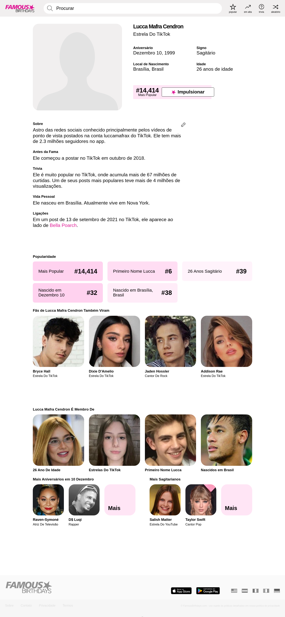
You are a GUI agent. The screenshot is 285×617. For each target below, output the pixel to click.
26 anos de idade (214, 69)
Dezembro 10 (147, 52)
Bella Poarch (63, 225)
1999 (169, 52)
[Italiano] (266, 591)
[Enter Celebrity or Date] (133, 8)
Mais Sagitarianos (165, 479)
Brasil (158, 69)
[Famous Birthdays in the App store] (181, 590)
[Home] (72, 587)
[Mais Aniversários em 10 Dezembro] (119, 499)
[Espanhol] (245, 591)
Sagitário (205, 52)
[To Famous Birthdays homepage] (20, 8)
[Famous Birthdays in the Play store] (208, 590)
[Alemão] (277, 591)
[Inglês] (234, 591)
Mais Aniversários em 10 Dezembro (63, 479)
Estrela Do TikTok (151, 34)
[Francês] (256, 591)
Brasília (141, 69)
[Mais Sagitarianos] (236, 499)
